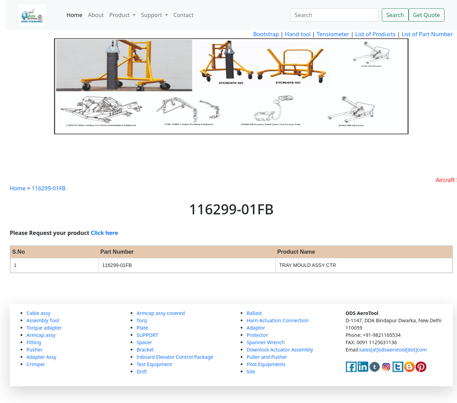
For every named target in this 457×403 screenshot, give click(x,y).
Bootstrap (266, 34)
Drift (142, 371)
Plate (142, 327)
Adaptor (256, 327)
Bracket (145, 349)
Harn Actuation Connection (278, 320)
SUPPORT (147, 335)
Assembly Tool (42, 320)
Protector (257, 335)
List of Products (375, 34)
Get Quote (426, 15)
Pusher (34, 349)
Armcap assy (40, 335)
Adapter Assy (41, 357)
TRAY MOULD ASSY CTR (307, 265)
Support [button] (152, 15)
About (95, 15)
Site (251, 371)
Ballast (254, 313)
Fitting (33, 342)
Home (75, 15)
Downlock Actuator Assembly (280, 349)
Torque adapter (44, 327)
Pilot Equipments (266, 364)
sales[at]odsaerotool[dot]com (393, 349)
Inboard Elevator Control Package (175, 357)
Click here (104, 233)
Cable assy (38, 313)
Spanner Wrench (266, 342)
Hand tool (298, 34)
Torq (142, 320)
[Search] (334, 15)
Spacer (144, 342)
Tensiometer (332, 34)
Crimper (35, 364)
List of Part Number (427, 34)
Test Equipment (154, 364)
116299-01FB (48, 188)
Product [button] (120, 15)
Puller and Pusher (267, 357)
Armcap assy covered (161, 313)
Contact (183, 15)
